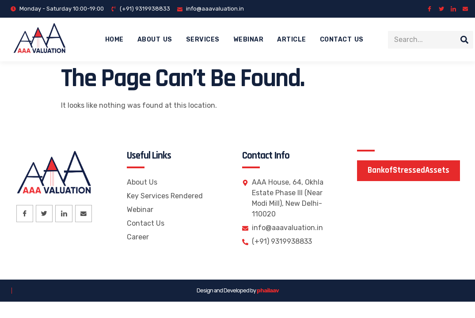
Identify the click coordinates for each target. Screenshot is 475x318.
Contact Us (342, 39)
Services (203, 39)
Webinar (248, 39)
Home (114, 39)
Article (291, 39)
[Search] (464, 40)
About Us (154, 39)
